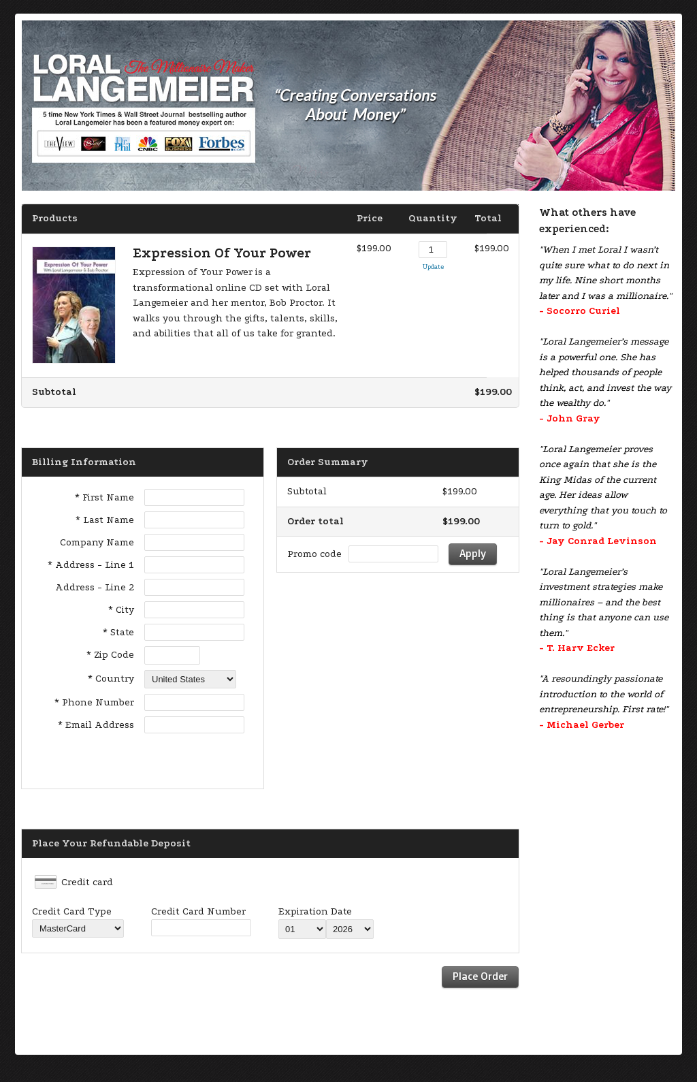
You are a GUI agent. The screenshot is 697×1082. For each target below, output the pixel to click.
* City (121, 610)
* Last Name (105, 520)
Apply (472, 553)
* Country (111, 678)
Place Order (480, 976)
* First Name (104, 497)
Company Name (97, 542)
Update (433, 266)
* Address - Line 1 (91, 565)
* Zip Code (110, 655)
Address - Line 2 (94, 587)
